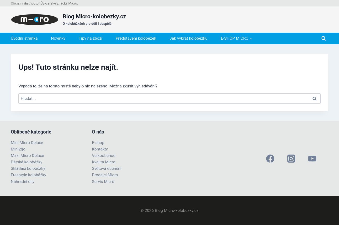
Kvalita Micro (103, 162)
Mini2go (18, 149)
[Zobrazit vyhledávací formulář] (323, 38)
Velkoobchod (104, 155)
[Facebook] (270, 158)
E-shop (98, 142)
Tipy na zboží (90, 38)
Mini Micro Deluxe (27, 142)
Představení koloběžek (136, 38)
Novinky (58, 38)
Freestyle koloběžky (28, 174)
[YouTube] (312, 158)
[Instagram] (291, 158)
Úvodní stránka (24, 38)
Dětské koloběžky (26, 162)
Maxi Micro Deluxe (27, 155)
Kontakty (100, 149)
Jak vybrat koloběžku (188, 38)
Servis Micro (103, 181)
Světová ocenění (106, 168)
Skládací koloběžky (28, 168)
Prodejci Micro (105, 174)
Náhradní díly (22, 181)
